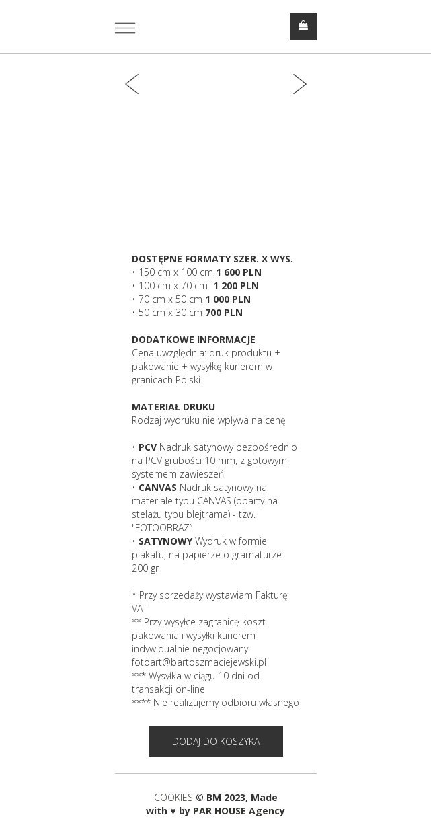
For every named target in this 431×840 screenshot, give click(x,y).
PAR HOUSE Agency (239, 810)
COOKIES (175, 797)
